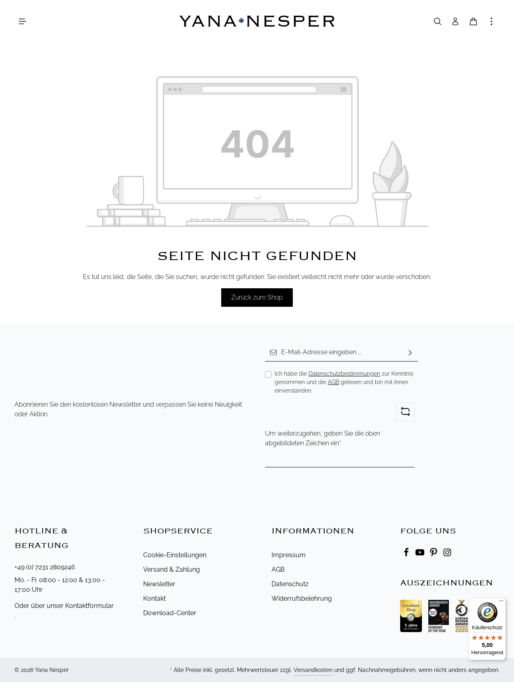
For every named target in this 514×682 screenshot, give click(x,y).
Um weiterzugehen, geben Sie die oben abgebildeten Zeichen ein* (322, 438)
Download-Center (169, 613)
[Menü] (22, 21)
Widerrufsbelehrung (301, 598)
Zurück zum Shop (257, 297)
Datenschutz (289, 584)
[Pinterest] (434, 554)
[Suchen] (438, 21)
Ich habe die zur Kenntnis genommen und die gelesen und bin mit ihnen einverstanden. (344, 382)
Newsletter (159, 584)
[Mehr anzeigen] (491, 21)
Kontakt (154, 598)
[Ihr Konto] (455, 21)
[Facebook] (407, 554)
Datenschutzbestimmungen (344, 373)
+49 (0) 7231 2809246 (44, 567)
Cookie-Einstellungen (174, 555)
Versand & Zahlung (171, 569)
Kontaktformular (89, 606)
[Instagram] (447, 554)
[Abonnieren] (410, 352)
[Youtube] (420, 554)
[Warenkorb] (473, 21)
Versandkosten (313, 670)
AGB (333, 382)
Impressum (288, 555)
